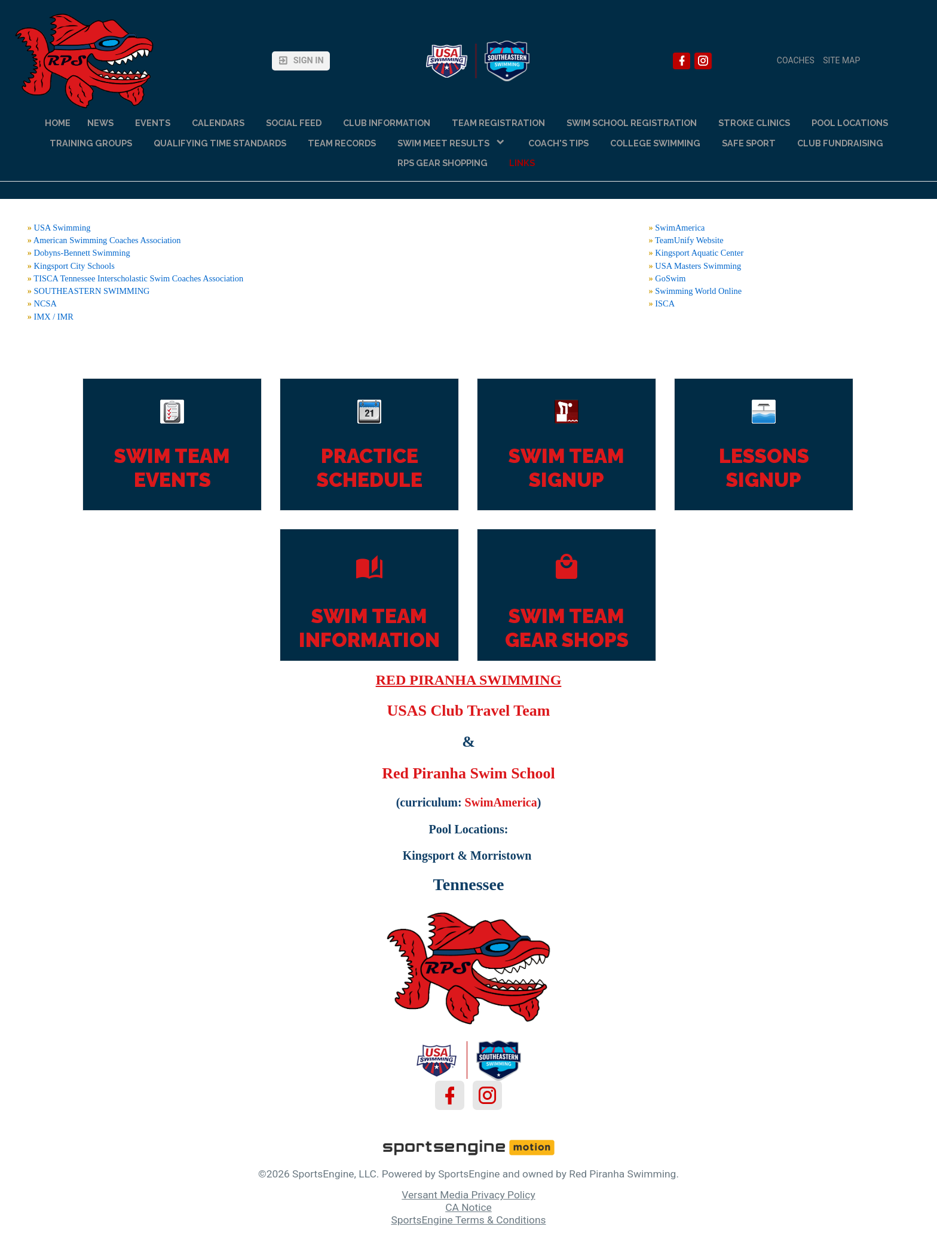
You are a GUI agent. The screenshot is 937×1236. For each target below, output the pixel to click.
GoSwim (670, 278)
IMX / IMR (54, 316)
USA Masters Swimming (698, 266)
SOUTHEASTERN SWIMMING (92, 291)
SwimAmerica (680, 227)
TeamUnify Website (689, 240)
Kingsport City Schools (74, 266)
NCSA (45, 303)
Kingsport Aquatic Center (699, 252)
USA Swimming (62, 227)
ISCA (665, 303)
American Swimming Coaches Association (107, 240)
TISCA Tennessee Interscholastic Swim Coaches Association (138, 278)
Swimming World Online (698, 291)
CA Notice (468, 1207)
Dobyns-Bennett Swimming (82, 252)
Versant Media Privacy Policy (468, 1195)
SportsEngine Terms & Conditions (468, 1220)
